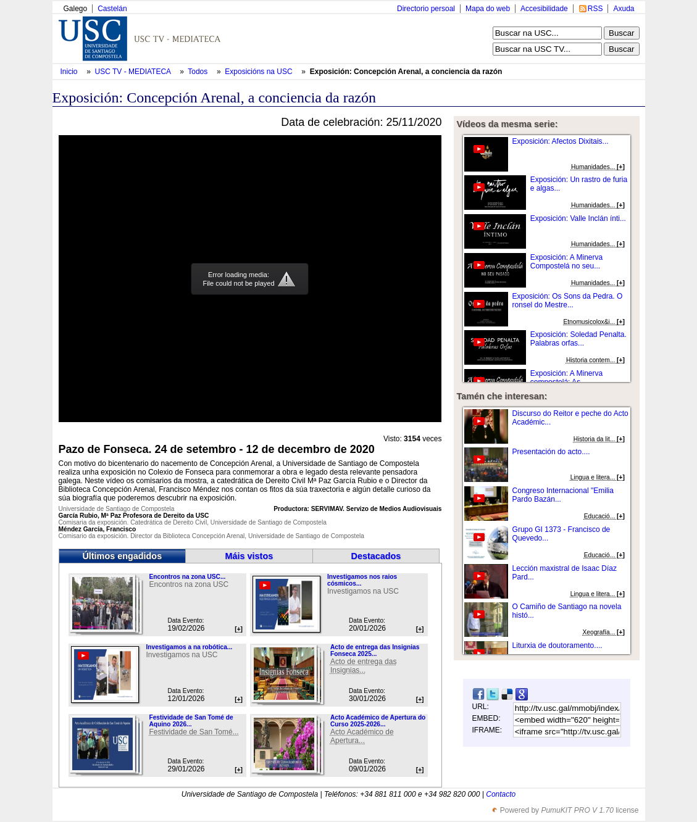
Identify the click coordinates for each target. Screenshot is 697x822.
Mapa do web (487, 8)
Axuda (623, 8)
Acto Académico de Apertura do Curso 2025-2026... (377, 721)
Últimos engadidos (122, 556)
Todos (198, 71)
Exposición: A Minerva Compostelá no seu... (566, 261)
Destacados (376, 556)
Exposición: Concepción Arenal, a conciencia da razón (406, 71)
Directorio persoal (426, 8)
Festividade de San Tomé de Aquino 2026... (191, 721)
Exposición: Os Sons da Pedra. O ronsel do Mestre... (567, 300)
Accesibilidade (544, 8)
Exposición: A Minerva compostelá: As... (566, 377)
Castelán (112, 8)
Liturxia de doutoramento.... (557, 645)
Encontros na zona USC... (187, 576)
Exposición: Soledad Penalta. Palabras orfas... (578, 338)
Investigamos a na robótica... (189, 647)
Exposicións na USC (259, 71)
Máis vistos (249, 556)
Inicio (70, 71)
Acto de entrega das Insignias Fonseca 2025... (374, 650)
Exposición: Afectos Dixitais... (560, 141)
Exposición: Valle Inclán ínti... (578, 218)
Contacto (500, 794)
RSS (595, 8)
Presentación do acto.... (551, 451)
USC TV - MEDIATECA (134, 71)
